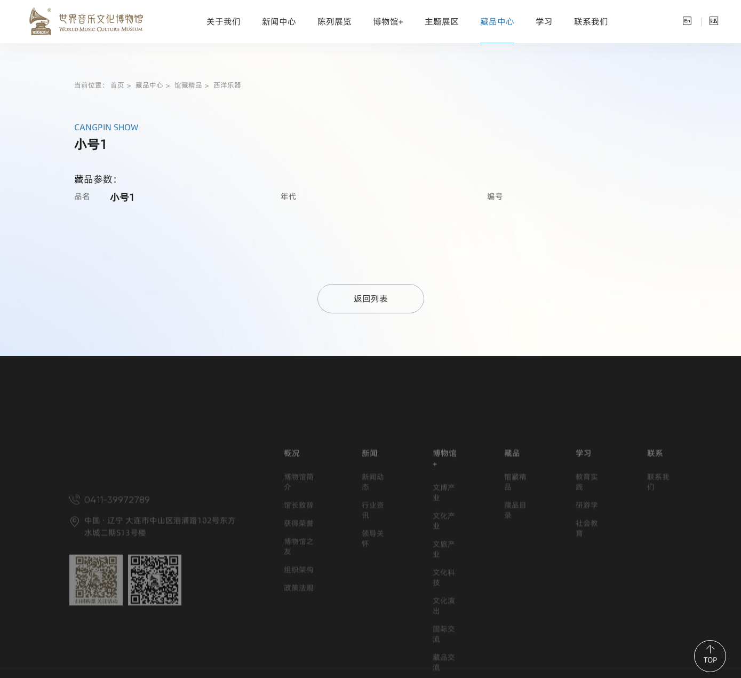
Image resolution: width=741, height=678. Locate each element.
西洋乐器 (227, 85)
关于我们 (223, 21)
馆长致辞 (299, 556)
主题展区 (442, 21)
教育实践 (587, 533)
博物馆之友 (299, 597)
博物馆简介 (299, 533)
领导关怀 (373, 589)
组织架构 (299, 621)
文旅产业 (444, 600)
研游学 (587, 556)
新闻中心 (279, 21)
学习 (544, 21)
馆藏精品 (188, 85)
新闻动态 (373, 533)
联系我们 (591, 21)
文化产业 (444, 572)
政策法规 (299, 639)
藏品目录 (515, 561)
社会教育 (587, 579)
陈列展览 (334, 21)
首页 (117, 85)
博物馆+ (388, 21)
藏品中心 (497, 21)
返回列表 (371, 298)
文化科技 (444, 628)
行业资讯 (373, 561)
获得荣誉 (299, 574)
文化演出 (444, 657)
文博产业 (444, 543)
